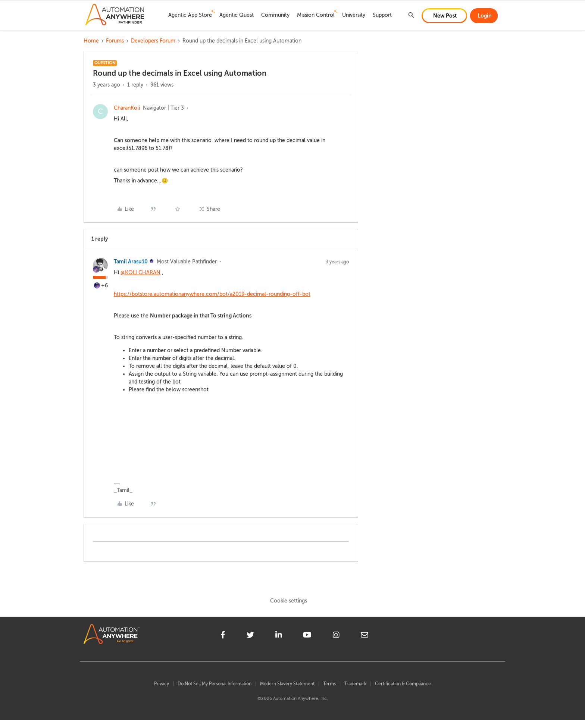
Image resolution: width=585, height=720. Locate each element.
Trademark (355, 683)
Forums (115, 41)
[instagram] (336, 636)
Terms (329, 683)
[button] (444, 15)
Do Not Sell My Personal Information (214, 683)
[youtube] (307, 636)
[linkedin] (278, 636)
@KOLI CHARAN (140, 272)
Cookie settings (288, 601)
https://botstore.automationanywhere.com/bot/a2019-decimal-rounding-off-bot (212, 294)
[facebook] (222, 636)
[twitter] (250, 636)
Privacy (161, 683)
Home (91, 41)
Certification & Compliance (403, 683)
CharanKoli (127, 108)
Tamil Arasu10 (131, 261)
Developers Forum (153, 41)
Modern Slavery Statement (287, 683)
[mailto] (364, 636)
